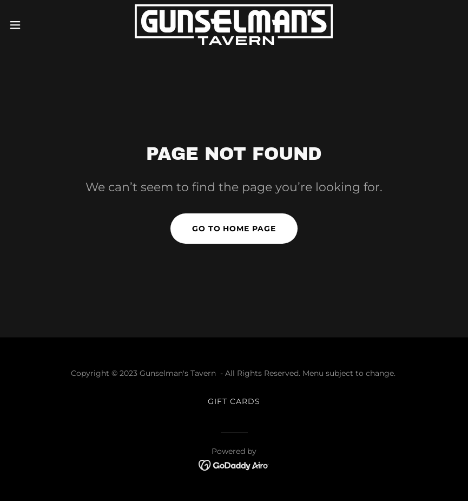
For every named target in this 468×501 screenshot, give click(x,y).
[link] (234, 24)
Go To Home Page (234, 228)
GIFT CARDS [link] (234, 401)
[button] (38, 25)
